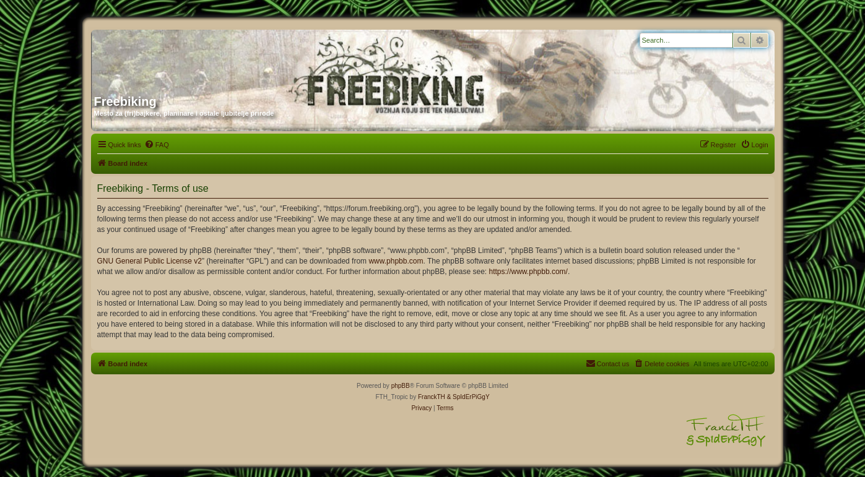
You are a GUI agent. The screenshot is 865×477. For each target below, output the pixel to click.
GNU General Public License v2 (149, 261)
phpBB (400, 385)
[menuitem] (156, 144)
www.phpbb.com (395, 261)
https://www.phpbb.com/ (528, 271)
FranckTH (431, 396)
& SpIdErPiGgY (468, 396)
